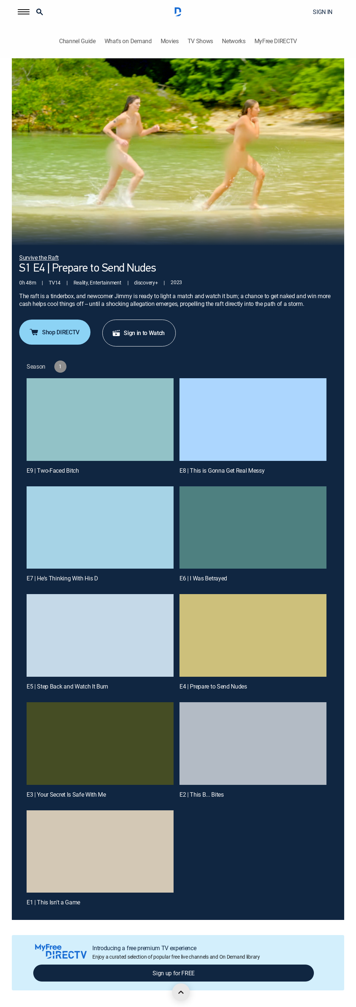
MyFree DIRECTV (275, 41)
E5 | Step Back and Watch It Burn (67, 686)
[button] (24, 12)
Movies (170, 41)
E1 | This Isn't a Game (53, 902)
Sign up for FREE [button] (174, 973)
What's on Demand (128, 41)
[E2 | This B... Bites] (252, 743)
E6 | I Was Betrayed (203, 578)
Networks (233, 41)
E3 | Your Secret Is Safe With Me (66, 794)
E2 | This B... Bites (201, 794)
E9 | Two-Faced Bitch (53, 470)
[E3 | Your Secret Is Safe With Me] (100, 743)
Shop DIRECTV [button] (54, 332)
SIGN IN (322, 12)
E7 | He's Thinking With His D (62, 578)
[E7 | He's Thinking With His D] (100, 527)
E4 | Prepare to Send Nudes (213, 686)
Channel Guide (77, 41)
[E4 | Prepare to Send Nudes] (252, 635)
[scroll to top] (181, 992)
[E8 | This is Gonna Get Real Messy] (252, 419)
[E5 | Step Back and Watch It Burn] (100, 635)
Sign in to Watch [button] (138, 332)
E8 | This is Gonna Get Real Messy (221, 470)
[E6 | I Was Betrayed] (252, 527)
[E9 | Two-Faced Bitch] (100, 419)
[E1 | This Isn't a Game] (100, 851)
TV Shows (200, 41)
